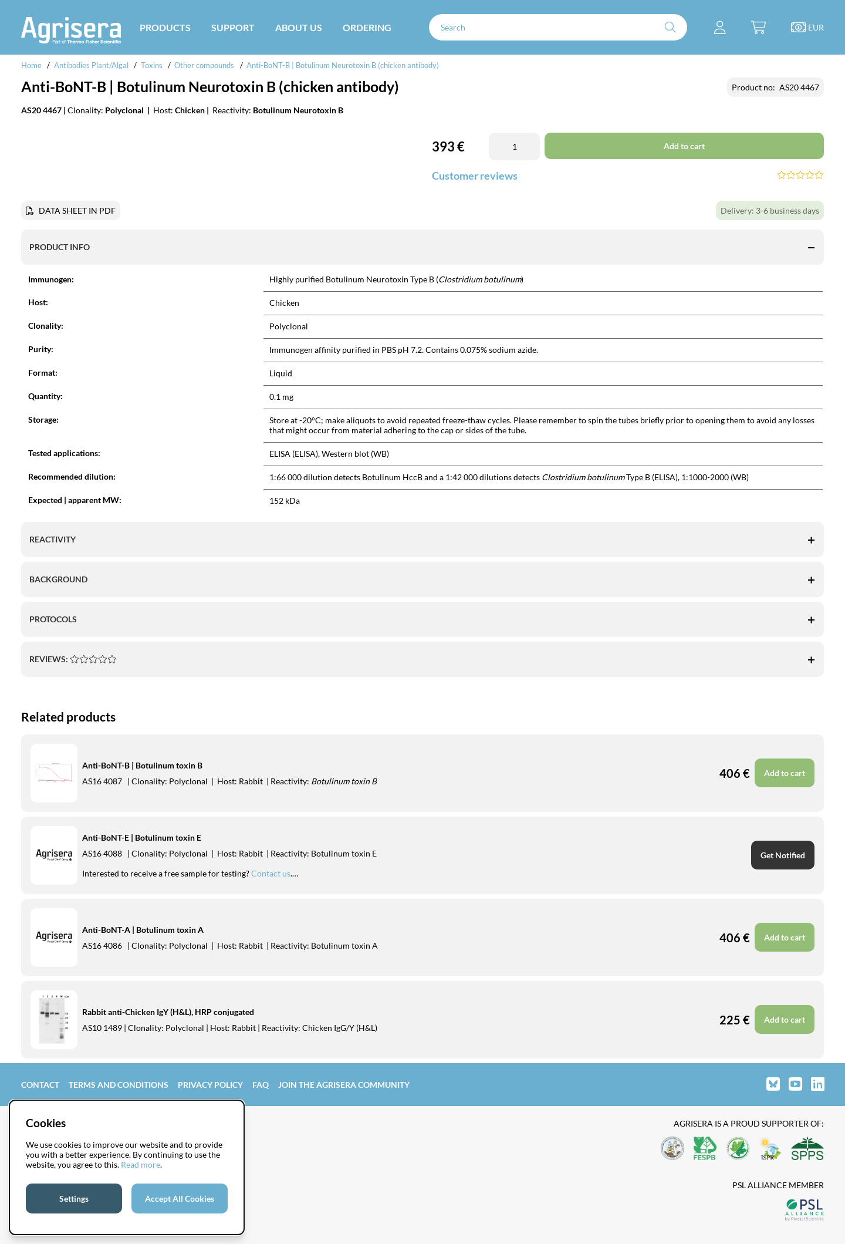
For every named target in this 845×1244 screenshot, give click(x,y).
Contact (40, 1085)
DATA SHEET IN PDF (77, 210)
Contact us (270, 873)
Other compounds (204, 65)
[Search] (558, 27)
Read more (140, 1164)
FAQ (260, 1085)
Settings (74, 1198)
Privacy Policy (210, 1085)
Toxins (152, 65)
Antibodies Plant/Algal (92, 65)
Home (31, 65)
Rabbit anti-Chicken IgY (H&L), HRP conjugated (168, 1012)
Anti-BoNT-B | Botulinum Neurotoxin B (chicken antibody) (342, 65)
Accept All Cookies (179, 1198)
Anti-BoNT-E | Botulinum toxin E (141, 837)
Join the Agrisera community (344, 1085)
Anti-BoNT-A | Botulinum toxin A (143, 930)
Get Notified (782, 855)
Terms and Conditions (118, 1085)
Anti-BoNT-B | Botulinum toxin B (142, 765)
